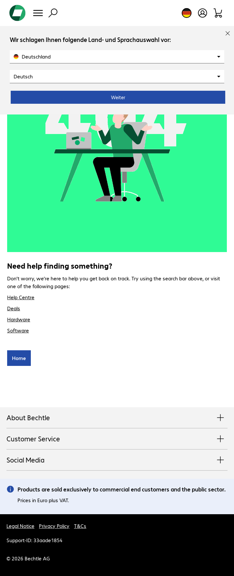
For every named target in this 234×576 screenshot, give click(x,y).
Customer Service (117, 439)
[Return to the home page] (17, 13)
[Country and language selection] (186, 13)
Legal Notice (20, 525)
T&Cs (80, 525)
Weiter (118, 97)
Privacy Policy (54, 525)
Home (19, 358)
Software (18, 330)
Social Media (117, 460)
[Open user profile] (202, 13)
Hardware (18, 319)
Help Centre (20, 297)
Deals (13, 308)
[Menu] (38, 13)
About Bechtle (117, 418)
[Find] (53, 13)
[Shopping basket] (218, 13)
